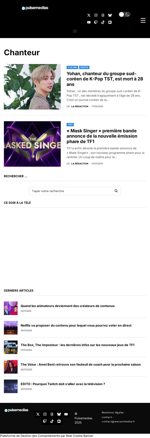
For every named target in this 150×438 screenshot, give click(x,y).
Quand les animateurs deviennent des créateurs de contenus (68, 306)
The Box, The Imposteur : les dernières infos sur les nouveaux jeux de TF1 (77, 345)
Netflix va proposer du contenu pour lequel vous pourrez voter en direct (76, 325)
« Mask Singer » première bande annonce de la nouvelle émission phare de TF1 (102, 136)
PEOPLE (84, 67)
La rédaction (79, 106)
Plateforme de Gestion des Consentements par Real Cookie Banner (46, 436)
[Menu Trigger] (143, 20)
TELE (70, 124)
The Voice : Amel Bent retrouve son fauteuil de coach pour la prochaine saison (81, 364)
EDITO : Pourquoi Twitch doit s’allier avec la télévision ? (63, 384)
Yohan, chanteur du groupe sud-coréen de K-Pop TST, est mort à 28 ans (105, 79)
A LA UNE (72, 67)
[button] (75, 31)
